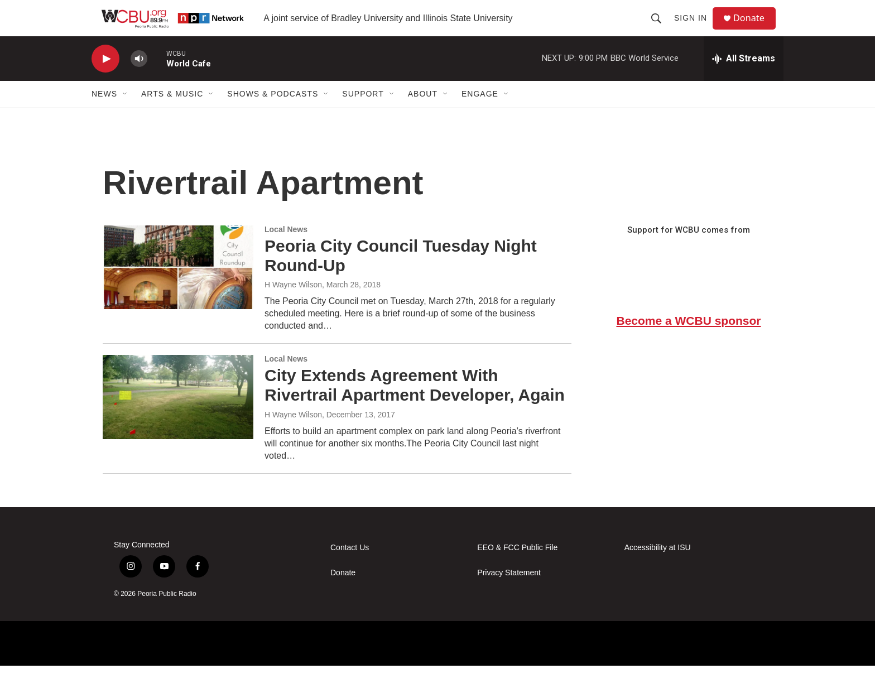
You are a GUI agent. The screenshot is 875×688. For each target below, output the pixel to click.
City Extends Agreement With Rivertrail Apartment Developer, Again (415, 407)
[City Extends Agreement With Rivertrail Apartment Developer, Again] (178, 419)
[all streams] (743, 81)
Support (362, 116)
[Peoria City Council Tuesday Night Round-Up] (178, 289)
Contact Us (349, 570)
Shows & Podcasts (272, 116)
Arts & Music (172, 116)
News (104, 116)
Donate (755, 29)
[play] (105, 81)
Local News (286, 251)
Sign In (695, 29)
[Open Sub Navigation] (125, 116)
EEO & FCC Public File (517, 570)
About (423, 116)
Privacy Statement (509, 595)
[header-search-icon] (660, 29)
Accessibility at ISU (657, 570)
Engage (479, 116)
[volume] (138, 81)
